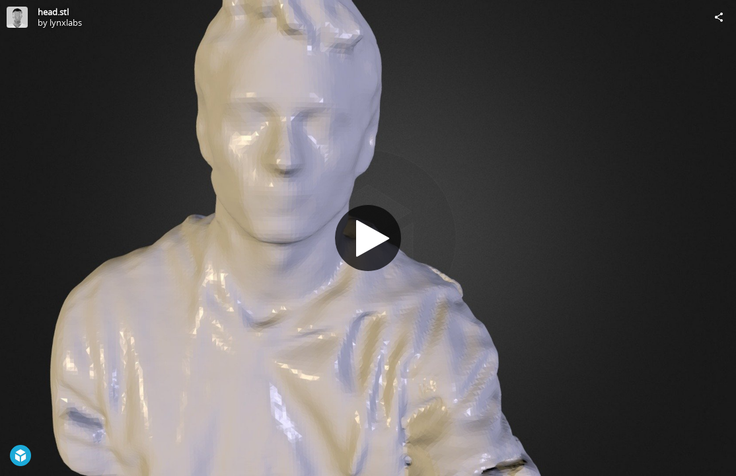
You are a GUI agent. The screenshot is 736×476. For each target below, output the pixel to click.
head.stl (53, 12)
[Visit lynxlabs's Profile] (17, 17)
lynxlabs (66, 22)
